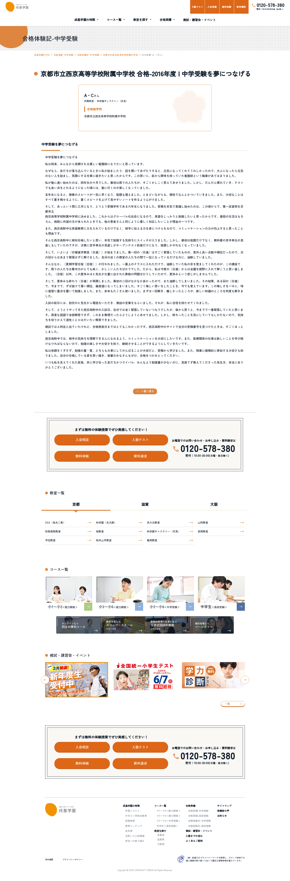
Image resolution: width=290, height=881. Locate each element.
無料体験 (226, 6)
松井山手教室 (104, 540)
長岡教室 (203, 531)
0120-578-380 (270, 5)
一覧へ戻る (147, 391)
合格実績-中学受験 (63, 54)
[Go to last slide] (45, 680)
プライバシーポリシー (73, 859)
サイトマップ (224, 805)
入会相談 (212, 6)
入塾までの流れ (194, 836)
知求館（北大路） (106, 522)
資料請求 (241, 6)
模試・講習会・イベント (199, 20)
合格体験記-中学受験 (88, 54)
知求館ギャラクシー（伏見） (164, 531)
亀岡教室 (152, 540)
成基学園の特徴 (84, 19)
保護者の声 (223, 810)
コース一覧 (114, 19)
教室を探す (140, 19)
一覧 (227, 704)
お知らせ (222, 815)
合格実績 (165, 19)
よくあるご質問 (194, 841)
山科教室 (203, 522)
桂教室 (100, 531)
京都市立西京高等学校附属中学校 (120, 54)
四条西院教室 (53, 531)
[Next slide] (245, 680)
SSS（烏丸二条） (55, 522)
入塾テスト (197, 6)
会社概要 (49, 859)
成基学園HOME (42, 54)
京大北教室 (153, 522)
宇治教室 (50, 540)
